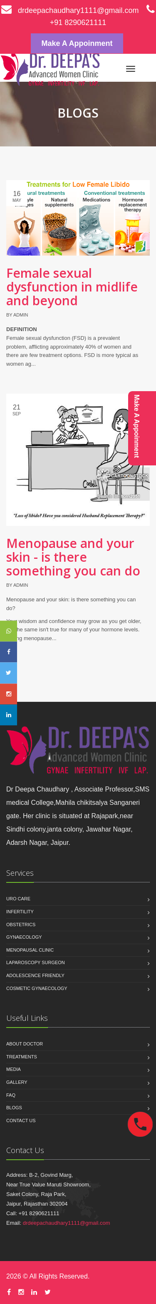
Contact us (21, 1120)
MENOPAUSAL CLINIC (30, 949)
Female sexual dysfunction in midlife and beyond (72, 286)
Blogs (14, 1107)
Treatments (21, 1056)
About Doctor (24, 1043)
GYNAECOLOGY (24, 937)
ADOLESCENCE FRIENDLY (35, 975)
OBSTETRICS (20, 924)
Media (13, 1069)
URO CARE (18, 898)
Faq (10, 1095)
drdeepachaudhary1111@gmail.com (70, 10)
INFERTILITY (20, 911)
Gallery (16, 1082)
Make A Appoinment (76, 43)
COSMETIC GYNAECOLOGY (36, 988)
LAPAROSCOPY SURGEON (35, 962)
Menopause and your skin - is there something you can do (73, 557)
